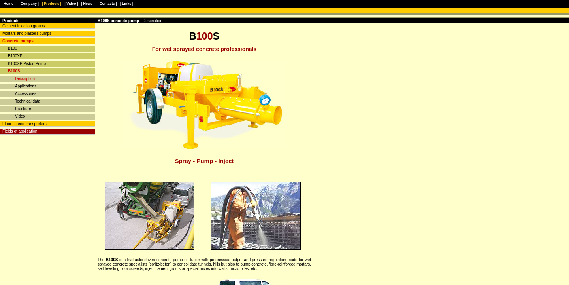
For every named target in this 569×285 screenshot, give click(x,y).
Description (25, 78)
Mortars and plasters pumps (26, 33)
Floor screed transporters (24, 124)
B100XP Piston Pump (27, 63)
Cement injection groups (23, 26)
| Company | (29, 4)
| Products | (51, 4)
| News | (88, 4)
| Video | (71, 4)
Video (20, 116)
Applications (25, 86)
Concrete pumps (18, 41)
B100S (14, 71)
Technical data (27, 101)
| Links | (127, 4)
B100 (12, 48)
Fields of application (19, 131)
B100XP (15, 56)
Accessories (25, 93)
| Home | (8, 4)
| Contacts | (107, 4)
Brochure (23, 108)
